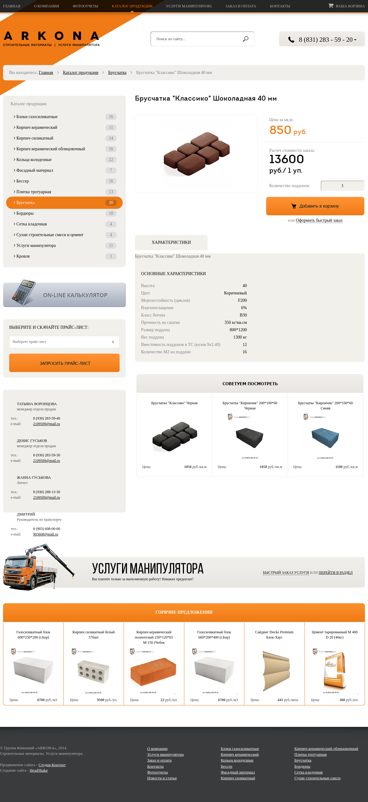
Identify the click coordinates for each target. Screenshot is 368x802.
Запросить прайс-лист (64, 363)
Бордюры (65, 213)
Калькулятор (64, 293)
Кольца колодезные (65, 160)
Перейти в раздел (336, 572)
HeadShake (38, 770)
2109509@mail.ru (46, 424)
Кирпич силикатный (65, 138)
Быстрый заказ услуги (286, 572)
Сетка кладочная (65, 224)
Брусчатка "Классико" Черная (174, 403)
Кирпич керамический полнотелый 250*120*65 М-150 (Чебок (154, 637)
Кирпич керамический (65, 128)
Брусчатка (117, 72)
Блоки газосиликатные (65, 117)
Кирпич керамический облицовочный (65, 149)
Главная (11, 6)
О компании (46, 6)
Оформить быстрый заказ (319, 220)
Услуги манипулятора (189, 6)
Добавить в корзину (315, 206)
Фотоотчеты (85, 6)
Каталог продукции (132, 6)
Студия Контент (52, 764)
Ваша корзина (346, 5)
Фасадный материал (65, 170)
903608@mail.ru (45, 534)
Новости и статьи (162, 778)
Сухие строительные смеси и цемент (65, 235)
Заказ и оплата (240, 6)
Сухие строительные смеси (317, 778)
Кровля (65, 256)
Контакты (280, 6)
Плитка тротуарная (65, 192)
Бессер (65, 181)
